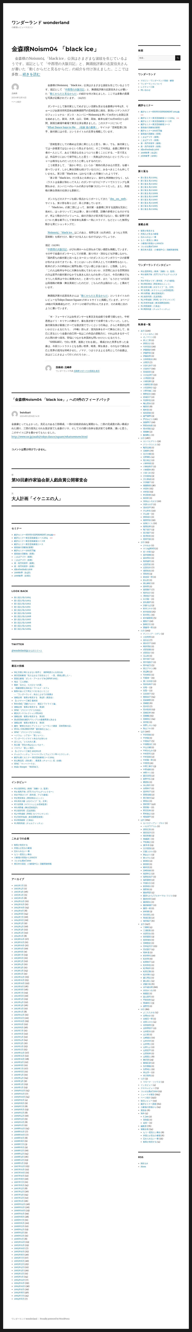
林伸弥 (146, 861)
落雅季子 (147, 422)
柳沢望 (146, 1060)
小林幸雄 (147, 463)
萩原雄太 (147, 886)
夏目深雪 (147, 775)
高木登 (146, 706)
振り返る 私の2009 (22, 613)
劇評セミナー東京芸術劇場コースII (29, 541)
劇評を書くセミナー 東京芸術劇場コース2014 (34, 757)
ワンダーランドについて (151, 83)
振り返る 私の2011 (22, 607)
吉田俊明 (147, 1025)
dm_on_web (118, 198)
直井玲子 (147, 791)
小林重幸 (147, 469)
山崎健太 (147, 1037)
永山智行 (147, 785)
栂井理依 (147, 646)
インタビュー (146, 1085)
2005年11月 (19, 1245)
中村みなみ (148, 750)
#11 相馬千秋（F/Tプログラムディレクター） (34, 791)
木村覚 (146, 491)
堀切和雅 (147, 835)
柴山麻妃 (147, 583)
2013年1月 (18, 974)
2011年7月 (18, 1030)
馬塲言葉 (147, 918)
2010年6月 (19, 1071)
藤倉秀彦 (147, 892)
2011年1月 (18, 1049)
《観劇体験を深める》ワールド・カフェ (31, 688)
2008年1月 (19, 1163)
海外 (143, 1113)
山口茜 (146, 1034)
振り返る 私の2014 (22, 597)
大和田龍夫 (148, 359)
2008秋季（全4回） (23, 572)
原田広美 (147, 829)
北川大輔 (147, 454)
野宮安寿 (147, 810)
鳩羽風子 (147, 921)
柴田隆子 (147, 589)
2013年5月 (19, 961)
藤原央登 (147, 899)
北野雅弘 (147, 457)
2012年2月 (19, 1008)
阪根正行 (147, 624)
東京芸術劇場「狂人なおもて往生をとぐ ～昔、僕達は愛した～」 (43, 675)
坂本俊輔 (147, 555)
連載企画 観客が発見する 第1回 (29, 722)
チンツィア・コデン (152, 633)
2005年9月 (19, 1251)
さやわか (147, 545)
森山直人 (147, 981)
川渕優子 (147, 482)
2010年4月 (19, 1078)
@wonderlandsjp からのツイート (27, 650)
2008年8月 (19, 1141)
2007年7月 (19, 1182)
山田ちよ (147, 1047)
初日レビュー (146, 1101)
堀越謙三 (147, 839)
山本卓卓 (147, 1041)
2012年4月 (19, 1002)
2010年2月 (19, 1084)
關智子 (146, 621)
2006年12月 (19, 1204)
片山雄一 (147, 514)
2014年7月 (19, 917)
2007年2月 (19, 1198)
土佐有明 (147, 637)
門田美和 (147, 1000)
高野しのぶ (148, 725)
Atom (143, 1166)
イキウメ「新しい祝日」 (25, 748)
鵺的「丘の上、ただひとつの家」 (28, 685)
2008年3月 (19, 1157)
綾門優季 (147, 416)
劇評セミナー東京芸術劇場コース (28, 544)
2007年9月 (19, 1176)
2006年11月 (19, 1207)
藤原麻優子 (148, 905)
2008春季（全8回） (23, 575)
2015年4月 (19, 888)
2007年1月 (19, 1201)
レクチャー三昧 (147, 87)
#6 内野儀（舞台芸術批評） (26, 807)
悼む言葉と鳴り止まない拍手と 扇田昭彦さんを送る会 (38, 672)
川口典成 (147, 479)
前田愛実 (147, 936)
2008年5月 (19, 1150)
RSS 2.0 (144, 1163)
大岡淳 (146, 362)
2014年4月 (19, 926)
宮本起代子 (148, 946)
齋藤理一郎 (148, 627)
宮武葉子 (147, 949)
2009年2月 (19, 1122)
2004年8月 (19, 1292)
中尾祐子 (147, 741)
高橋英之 (147, 719)
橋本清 (146, 867)
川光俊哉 (147, 476)
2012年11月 (19, 980)
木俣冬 (146, 488)
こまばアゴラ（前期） (24, 560)
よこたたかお (149, 1012)
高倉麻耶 (147, 700)
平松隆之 (147, 842)
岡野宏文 (147, 394)
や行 (143, 1009)
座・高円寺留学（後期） (25, 563)
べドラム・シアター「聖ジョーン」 (29, 735)
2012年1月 (18, 1011)
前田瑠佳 (147, 940)
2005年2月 (19, 1273)
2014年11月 (19, 904)
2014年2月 (19, 933)
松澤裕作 (147, 968)
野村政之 (147, 813)
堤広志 (146, 640)
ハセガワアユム (150, 826)
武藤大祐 (147, 984)
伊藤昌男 (147, 356)
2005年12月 (19, 1242)
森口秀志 (147, 977)
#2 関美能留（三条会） (24, 820)
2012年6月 (19, 996)
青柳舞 (146, 432)
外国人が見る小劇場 (23, 848)
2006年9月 (19, 1213)
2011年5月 (18, 1037)
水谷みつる (148, 990)
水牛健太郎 (148, 987)
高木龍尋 (147, 709)
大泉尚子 (147, 368)
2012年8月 (19, 989)
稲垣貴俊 (147, 413)
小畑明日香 (148, 384)
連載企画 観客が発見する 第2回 (29, 716)
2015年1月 (18, 898)
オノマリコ (148, 337)
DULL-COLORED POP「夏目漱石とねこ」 (33, 729)
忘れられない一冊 (22, 851)
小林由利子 (148, 466)
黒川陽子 (147, 533)
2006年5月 (19, 1226)
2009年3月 (19, 1119)
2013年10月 (19, 945)
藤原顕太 (147, 902)
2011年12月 (19, 1015)
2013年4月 (19, 964)
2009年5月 (19, 1112)
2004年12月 (19, 1280)
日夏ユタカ (148, 851)
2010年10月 (19, 1059)
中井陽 (146, 738)
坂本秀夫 (147, 558)
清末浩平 (147, 507)
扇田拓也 (147, 570)
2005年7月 (19, 1258)
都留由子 (147, 697)
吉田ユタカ (148, 1022)
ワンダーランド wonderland (40, 22)
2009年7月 (19, 1106)
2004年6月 (19, 1299)
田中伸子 (147, 659)
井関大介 (147, 343)
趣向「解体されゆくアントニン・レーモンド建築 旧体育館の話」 (43, 726)
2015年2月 (19, 895)
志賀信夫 (147, 567)
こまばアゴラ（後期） (24, 557)
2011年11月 (19, 1018)
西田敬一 (147, 807)
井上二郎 (147, 340)
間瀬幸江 (147, 1003)
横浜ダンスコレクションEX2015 (28, 713)
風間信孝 (147, 526)
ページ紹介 (16, 102)
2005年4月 (19, 1267)
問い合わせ (145, 90)
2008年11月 (19, 1131)
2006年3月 (19, 1232)
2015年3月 (19, 892)
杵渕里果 (147, 495)
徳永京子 (147, 643)
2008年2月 (19, 1160)
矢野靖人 (147, 1069)
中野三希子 (148, 766)
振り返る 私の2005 (22, 626)
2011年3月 (18, 1043)
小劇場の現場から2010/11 (25, 857)
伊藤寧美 (147, 353)
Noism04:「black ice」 (61, 232)
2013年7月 (19, 955)
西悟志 (146, 801)
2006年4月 (19, 1229)
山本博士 (147, 1044)
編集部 (144, 1126)
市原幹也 (147, 400)
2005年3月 (19, 1270)
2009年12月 (19, 1090)
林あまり (147, 854)
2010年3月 (19, 1081)
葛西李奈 (147, 520)
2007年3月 (19, 1194)
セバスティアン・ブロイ (154, 823)
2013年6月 (19, 958)
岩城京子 (147, 397)
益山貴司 (147, 996)
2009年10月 (19, 1097)
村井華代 (147, 955)
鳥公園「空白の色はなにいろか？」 (29, 745)
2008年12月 (19, 1128)
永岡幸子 (147, 788)
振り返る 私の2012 (22, 603)
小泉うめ (147, 473)
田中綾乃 (147, 665)
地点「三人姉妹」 (22, 681)
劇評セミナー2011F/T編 (24, 550)
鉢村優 (146, 911)
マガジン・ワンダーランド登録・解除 (157, 80)
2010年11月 (19, 1056)
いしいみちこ (149, 334)
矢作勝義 (147, 1066)
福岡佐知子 (148, 876)
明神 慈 (146, 952)
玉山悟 (146, 656)
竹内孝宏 (147, 675)
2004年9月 (19, 1289)
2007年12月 (19, 1166)
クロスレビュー (147, 1088)
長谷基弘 (147, 914)
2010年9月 (19, 1062)
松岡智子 (147, 962)
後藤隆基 (147, 485)
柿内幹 (146, 498)
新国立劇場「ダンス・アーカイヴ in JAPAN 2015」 (36, 678)
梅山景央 (147, 403)
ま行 (143, 924)
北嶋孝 (14, 93)
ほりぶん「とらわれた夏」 (26, 741)
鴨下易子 (147, 529)
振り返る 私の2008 (22, 616)
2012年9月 (19, 986)
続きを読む (31, 74)
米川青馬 (147, 1075)
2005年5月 (19, 1264)
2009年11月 (19, 1093)
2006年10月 (19, 1210)
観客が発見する (21, 845)
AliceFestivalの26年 (23, 569)
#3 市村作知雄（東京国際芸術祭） (29, 817)
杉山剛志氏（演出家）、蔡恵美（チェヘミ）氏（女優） (38, 760)
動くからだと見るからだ (63, 93)
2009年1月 (19, 1125)
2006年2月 (19, 1235)
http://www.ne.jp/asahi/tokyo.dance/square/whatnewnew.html (49, 436)
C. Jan (145, 1116)
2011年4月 (18, 1040)
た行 (143, 630)
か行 (143, 438)
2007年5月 (19, 1188)
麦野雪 (146, 1006)
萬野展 (146, 889)
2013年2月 (19, 970)
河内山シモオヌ (150, 501)
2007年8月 (19, 1179)
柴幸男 (146, 586)
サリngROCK (149, 548)
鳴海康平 (147, 817)
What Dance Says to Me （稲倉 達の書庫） (73, 127)
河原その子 (148, 504)
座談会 (144, 1110)
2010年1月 (18, 1087)
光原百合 (147, 933)
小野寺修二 (148, 391)
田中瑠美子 (148, 662)
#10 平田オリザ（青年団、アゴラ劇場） (31, 795)
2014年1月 (18, 936)
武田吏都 (147, 649)
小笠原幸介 (148, 387)
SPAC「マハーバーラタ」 (25, 763)
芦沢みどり (148, 419)
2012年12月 (19, 977)
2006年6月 (19, 1223)
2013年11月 (19, 942)
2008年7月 (19, 1144)
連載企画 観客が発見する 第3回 (29, 707)
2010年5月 (19, 1075)
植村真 (146, 409)
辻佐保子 (147, 693)
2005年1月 (19, 1276)
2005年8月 (19, 1254)
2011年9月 (19, 1024)
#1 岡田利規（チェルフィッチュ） (29, 823)
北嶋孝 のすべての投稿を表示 (87, 371)
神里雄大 (147, 517)
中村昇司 (147, 753)
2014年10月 (19, 907)
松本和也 (147, 965)
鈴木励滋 (147, 611)
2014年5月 (19, 923)
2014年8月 (19, 914)
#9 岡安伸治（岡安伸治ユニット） (29, 798)
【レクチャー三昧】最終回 (26, 700)
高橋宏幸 (147, 712)
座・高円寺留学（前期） (25, 566)
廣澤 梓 (146, 845)
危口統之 (147, 460)
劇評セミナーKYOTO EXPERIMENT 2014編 (35, 534)
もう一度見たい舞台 (23, 854)
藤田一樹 (147, 908)
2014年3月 (19, 929)
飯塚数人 (147, 435)
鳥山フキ (147, 728)
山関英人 (147, 1056)
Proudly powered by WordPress (55, 1319)
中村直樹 (147, 757)
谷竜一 (146, 687)
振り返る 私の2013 (22, 600)
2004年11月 (19, 1283)
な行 (143, 731)
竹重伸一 (147, 678)
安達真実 (147, 372)
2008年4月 (19, 1153)
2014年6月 (19, 920)
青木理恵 (147, 428)
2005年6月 (19, 1261)
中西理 (146, 763)
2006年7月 (19, 1220)
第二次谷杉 (148, 681)
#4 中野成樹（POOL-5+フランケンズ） (32, 814)
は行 (143, 820)
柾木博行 (147, 974)
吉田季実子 (148, 1028)
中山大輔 (147, 747)
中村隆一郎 (148, 760)
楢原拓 (146, 782)
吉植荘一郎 (148, 1018)
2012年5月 (19, 999)
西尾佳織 (147, 794)
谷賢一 (146, 690)
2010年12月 (19, 1052)
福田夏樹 (147, 880)
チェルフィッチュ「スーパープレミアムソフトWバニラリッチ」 (42, 754)
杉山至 (146, 580)
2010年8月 (19, 1065)
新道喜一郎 (148, 577)
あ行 (143, 331)
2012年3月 (19, 1005)
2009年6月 (19, 1109)
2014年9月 (19, 910)
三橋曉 (146, 927)
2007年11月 (19, 1169)
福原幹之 (147, 873)
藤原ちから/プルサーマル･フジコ (157, 895)
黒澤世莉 (147, 536)
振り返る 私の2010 (22, 610)
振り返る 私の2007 (22, 619)
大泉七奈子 (148, 365)
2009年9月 (19, 1100)
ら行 (143, 1078)
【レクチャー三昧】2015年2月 (27, 751)
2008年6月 (19, 1147)
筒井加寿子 (148, 684)
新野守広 (147, 779)
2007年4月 (19, 1191)
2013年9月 (19, 948)
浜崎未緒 (147, 870)
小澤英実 (147, 378)
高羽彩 (146, 722)
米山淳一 (147, 1072)
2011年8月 (18, 1027)
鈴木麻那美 (148, 618)
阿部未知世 (148, 425)
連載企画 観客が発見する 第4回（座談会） (34, 697)
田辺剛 (146, 671)
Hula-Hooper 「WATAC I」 (27, 767)
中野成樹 (147, 769)
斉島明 (146, 574)
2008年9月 (19, 1138)
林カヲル (147, 858)
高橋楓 (146, 716)
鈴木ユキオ (148, 608)
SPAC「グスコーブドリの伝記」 (28, 710)
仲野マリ (147, 772)
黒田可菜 (147, 539)
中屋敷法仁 (148, 744)
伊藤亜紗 (147, 349)
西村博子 (147, 804)
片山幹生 (147, 510)
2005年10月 (19, 1248)
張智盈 (146, 1119)
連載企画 (144, 1129)
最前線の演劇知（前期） (25, 553)
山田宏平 (147, 1050)
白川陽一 (147, 599)
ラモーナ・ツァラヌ (152, 1082)
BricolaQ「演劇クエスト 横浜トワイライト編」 (35, 704)
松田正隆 (147, 971)
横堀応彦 (147, 1063)
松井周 (146, 959)
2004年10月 (19, 1286)
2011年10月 (19, 1021)
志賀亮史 (147, 564)
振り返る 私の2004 (22, 629)
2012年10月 (19, 983)
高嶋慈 (146, 703)
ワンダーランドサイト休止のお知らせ (30, 738)
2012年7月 (19, 992)
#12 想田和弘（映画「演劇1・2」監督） (32, 788)
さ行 (143, 542)
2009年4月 (19, 1116)
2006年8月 (19, 1217)
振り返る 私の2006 (22, 622)
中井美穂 (147, 734)
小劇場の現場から (148, 1107)
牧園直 (146, 993)
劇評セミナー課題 (148, 1104)
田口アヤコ (148, 668)
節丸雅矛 (147, 602)
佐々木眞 (147, 551)
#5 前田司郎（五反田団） (25, 810)
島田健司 (147, 561)
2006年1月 (19, 1239)
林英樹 (146, 864)
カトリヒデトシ (150, 441)
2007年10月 (19, 1172)
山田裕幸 (147, 1053)
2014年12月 (19, 901)
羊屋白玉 (147, 883)
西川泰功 (147, 798)
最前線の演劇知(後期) (23, 547)
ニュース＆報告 (147, 1094)
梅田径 (146, 406)
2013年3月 (18, 967)
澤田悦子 (147, 596)
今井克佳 (147, 346)
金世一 (146, 1123)
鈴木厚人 (147, 615)
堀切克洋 (147, 832)
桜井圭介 (147, 592)
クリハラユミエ (150, 444)
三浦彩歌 (147, 930)
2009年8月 (19, 1103)
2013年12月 (19, 939)
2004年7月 (19, 1295)
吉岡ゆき (147, 1015)
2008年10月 (19, 1134)
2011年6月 (19, 1034)
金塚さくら (148, 523)
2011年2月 (18, 1046)
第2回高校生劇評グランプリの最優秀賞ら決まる (35, 719)
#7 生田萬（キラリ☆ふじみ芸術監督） (31, 804)
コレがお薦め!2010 (22, 860)
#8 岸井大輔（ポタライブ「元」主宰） (31, 801)
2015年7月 (19, 885)
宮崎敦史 (147, 943)
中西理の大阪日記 (74, 89)
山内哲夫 (147, 1031)
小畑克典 (147, 381)
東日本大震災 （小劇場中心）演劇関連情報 (33, 864)
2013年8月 (19, 951)
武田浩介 (147, 652)
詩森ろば (147, 605)
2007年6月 (19, 1185)
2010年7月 (19, 1068)
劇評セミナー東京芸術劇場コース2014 (33, 538)
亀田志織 (147, 447)
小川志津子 (148, 375)
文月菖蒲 (147, 848)
